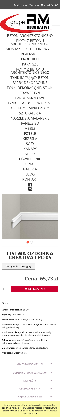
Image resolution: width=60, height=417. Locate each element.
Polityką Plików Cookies (23, 407)
